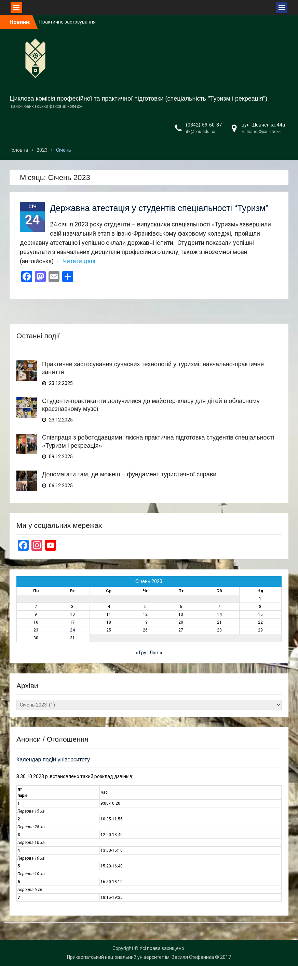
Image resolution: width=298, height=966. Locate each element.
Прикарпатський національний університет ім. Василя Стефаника (140, 957)
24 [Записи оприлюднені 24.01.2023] (72, 630)
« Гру (141, 652)
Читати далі (79, 261)
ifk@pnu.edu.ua (200, 131)
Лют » (155, 652)
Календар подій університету (53, 759)
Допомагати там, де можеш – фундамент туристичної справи (129, 474)
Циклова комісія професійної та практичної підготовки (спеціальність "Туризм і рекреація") (138, 98)
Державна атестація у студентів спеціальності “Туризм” (159, 208)
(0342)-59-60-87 (204, 125)
